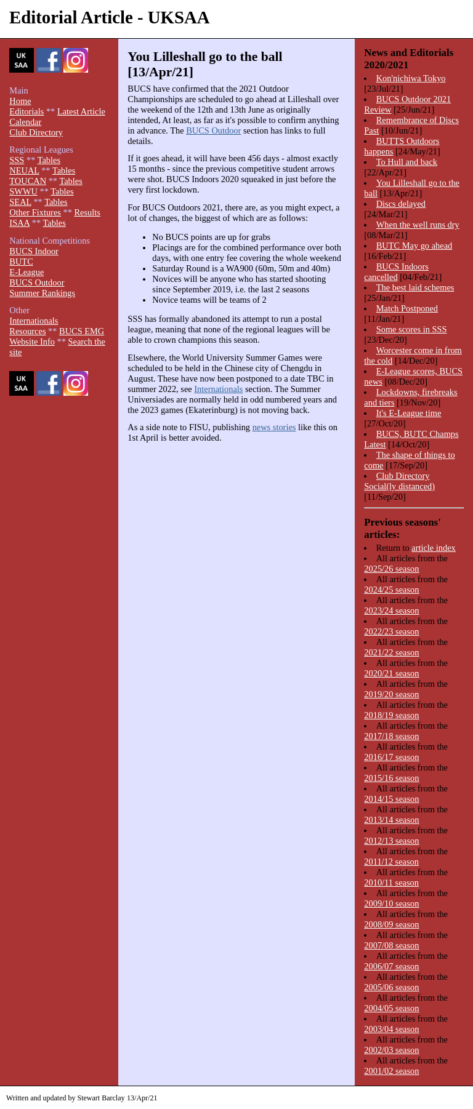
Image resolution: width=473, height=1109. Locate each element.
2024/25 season (391, 590)
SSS (16, 160)
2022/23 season (391, 631)
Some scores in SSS (411, 329)
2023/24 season (391, 610)
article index (433, 548)
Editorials (26, 111)
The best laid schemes (415, 287)
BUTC (21, 261)
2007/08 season (391, 945)
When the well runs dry (417, 225)
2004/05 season (391, 1008)
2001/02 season (391, 1071)
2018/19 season (391, 715)
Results (87, 212)
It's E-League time (409, 413)
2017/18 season (391, 736)
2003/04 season (391, 1029)
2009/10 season (391, 903)
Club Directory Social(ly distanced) (399, 481)
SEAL (20, 202)
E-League (26, 272)
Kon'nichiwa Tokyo (411, 78)
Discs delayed (401, 204)
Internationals (218, 389)
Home (20, 101)
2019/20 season (391, 694)
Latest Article (81, 111)
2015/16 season (391, 778)
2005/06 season (391, 987)
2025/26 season (391, 569)
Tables (49, 160)
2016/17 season (391, 757)
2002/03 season (391, 1050)
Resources (27, 331)
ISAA (19, 223)
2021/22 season (391, 652)
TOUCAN (27, 181)
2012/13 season (391, 841)
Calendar (25, 122)
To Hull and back (406, 162)
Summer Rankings (42, 293)
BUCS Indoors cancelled (396, 272)
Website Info (32, 341)
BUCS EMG (81, 331)
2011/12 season (391, 862)
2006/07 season (391, 966)
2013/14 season (391, 820)
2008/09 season (391, 924)
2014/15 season (391, 799)
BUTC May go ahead (414, 245)
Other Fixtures (35, 212)
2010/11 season (391, 882)
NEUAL (24, 170)
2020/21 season (391, 673)
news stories (274, 427)
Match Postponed (407, 308)
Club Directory (36, 132)
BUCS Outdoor (213, 130)
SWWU (23, 191)
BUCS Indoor (34, 251)
